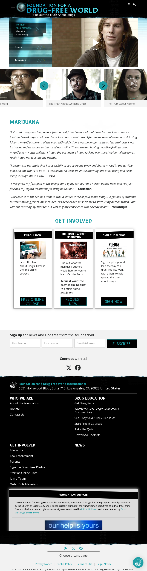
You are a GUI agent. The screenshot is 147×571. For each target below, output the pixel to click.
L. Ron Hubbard (89, 508)
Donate (15, 409)
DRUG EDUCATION (90, 398)
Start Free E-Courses (88, 423)
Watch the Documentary (96, 410)
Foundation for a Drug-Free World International (52, 383)
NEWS (79, 445)
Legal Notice (104, 563)
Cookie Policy (64, 563)
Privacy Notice (43, 563)
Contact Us (17, 414)
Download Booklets (87, 435)
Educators (16, 450)
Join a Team (18, 478)
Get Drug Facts (84, 403)
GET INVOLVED (73, 221)
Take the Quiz (83, 429)
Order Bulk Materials (24, 484)
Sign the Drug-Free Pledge (27, 467)
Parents (15, 461)
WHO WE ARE (21, 398)
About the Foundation (24, 403)
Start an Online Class (24, 472)
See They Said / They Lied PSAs (95, 418)
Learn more (32, 512)
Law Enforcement (21, 455)
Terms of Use (84, 563)
